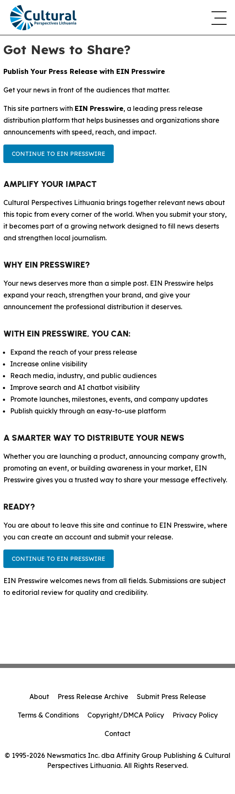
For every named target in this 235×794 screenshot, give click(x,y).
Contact (117, 733)
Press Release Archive (92, 696)
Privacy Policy (195, 715)
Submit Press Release (171, 696)
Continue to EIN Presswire (58, 154)
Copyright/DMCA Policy (125, 715)
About (39, 696)
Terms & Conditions (48, 715)
